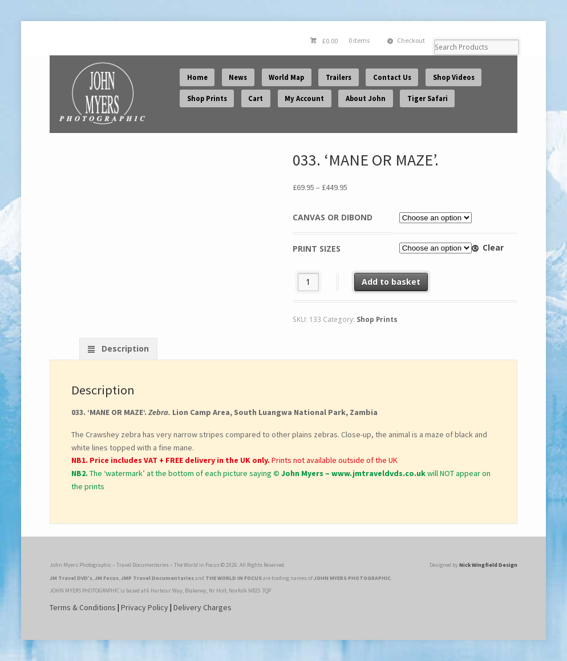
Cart (255, 98)
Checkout (411, 40)
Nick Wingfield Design (488, 565)
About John (366, 98)
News (238, 77)
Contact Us (392, 77)
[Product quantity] (308, 282)
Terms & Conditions (83, 607)
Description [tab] (124, 348)
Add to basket (391, 281)
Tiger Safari (427, 98)
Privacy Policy (144, 607)
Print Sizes (317, 248)
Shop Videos (454, 77)
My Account (304, 98)
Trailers (338, 77)
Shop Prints (207, 98)
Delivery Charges (202, 607)
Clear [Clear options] (493, 247)
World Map (286, 77)
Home (197, 77)
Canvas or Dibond (332, 217)
